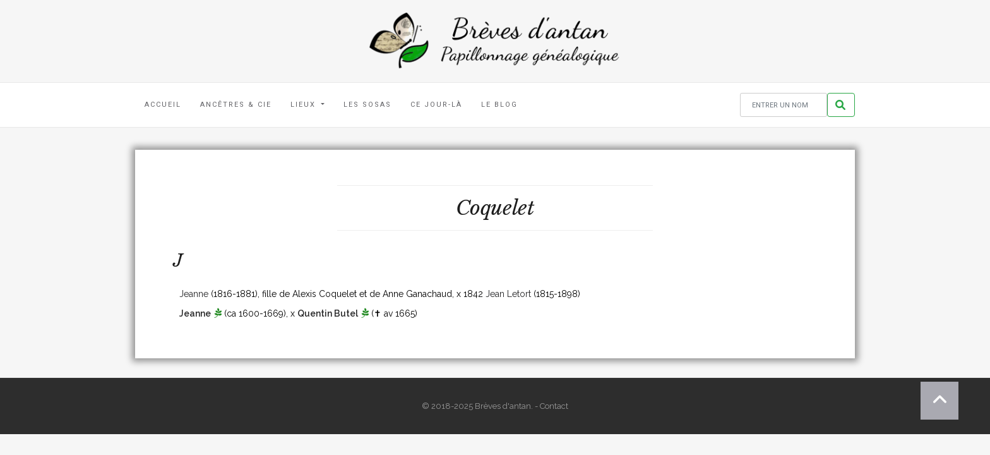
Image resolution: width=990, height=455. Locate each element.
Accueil (163, 104)
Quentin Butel (327, 313)
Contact (554, 406)
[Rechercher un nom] (783, 105)
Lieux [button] (304, 104)
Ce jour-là (436, 104)
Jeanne (193, 294)
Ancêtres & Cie (235, 104)
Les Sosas (367, 104)
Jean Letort (508, 294)
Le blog (499, 104)
